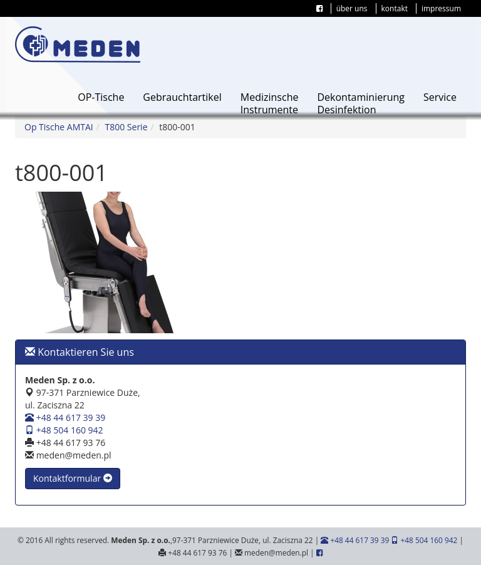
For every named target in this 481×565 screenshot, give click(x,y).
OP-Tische (101, 97)
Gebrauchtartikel (182, 97)
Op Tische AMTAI (58, 127)
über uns (352, 8)
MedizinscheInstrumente (269, 103)
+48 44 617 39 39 (65, 417)
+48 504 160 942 (64, 430)
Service (440, 97)
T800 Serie (126, 127)
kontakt (394, 8)
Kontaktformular (72, 478)
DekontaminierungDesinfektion (361, 103)
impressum (441, 8)
